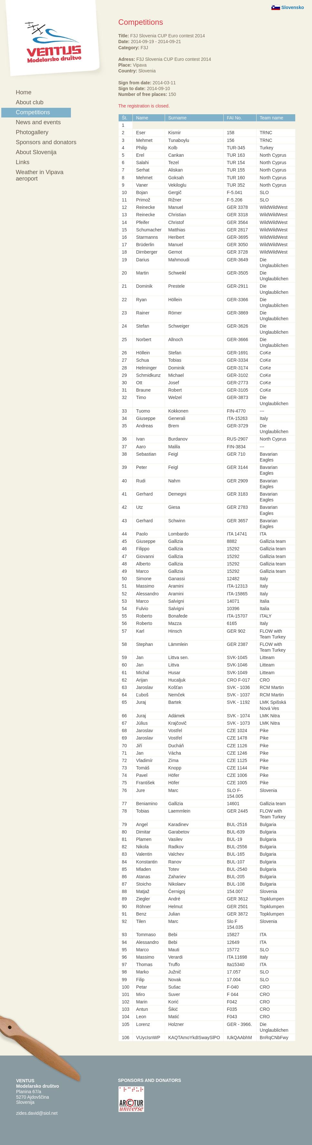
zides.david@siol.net (37, 1113)
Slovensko (292, 7)
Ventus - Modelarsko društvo (53, 39)
